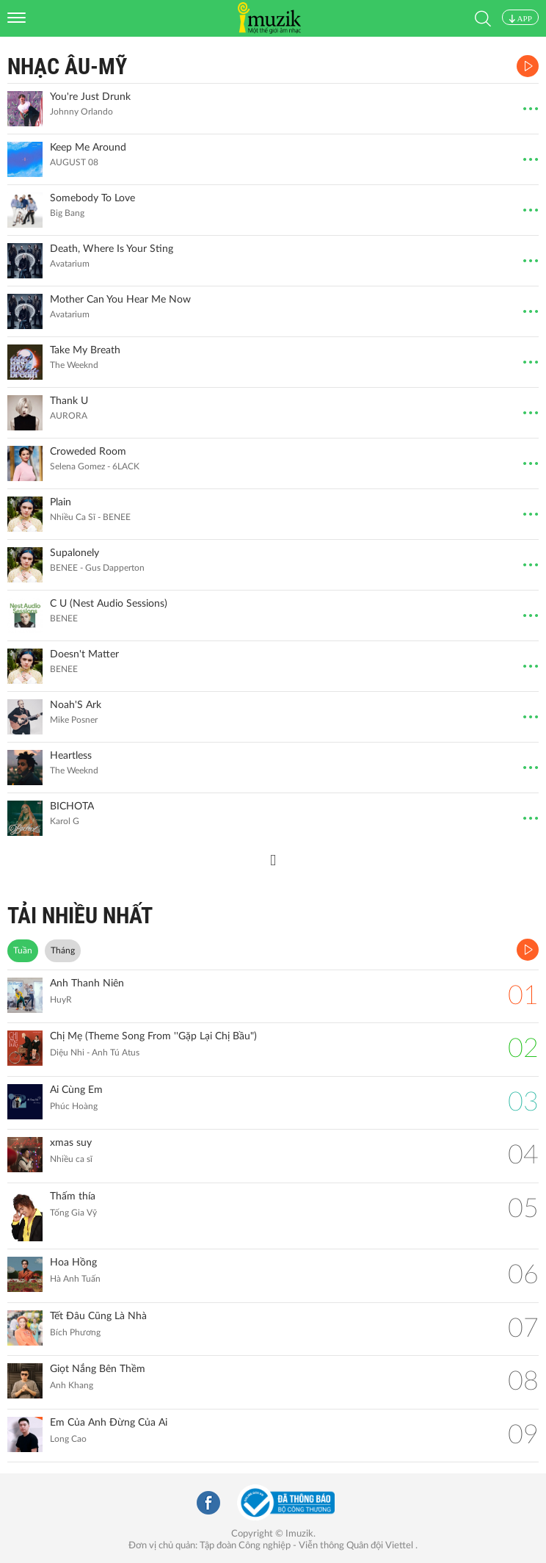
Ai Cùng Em (76, 1090)
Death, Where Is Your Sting (111, 249)
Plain (60, 502)
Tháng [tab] (63, 950)
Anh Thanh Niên (87, 983)
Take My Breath (85, 350)
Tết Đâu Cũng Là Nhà (98, 1316)
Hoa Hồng (73, 1262)
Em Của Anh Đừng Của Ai (108, 1423)
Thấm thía (72, 1196)
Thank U (69, 401)
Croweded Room (88, 452)
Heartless (71, 756)
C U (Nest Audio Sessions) (108, 604)
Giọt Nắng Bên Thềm (97, 1369)
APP (520, 18)
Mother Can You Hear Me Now (120, 300)
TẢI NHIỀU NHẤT (80, 915)
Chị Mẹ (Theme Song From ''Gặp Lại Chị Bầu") (153, 1036)
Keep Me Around (88, 147)
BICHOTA (72, 806)
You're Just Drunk (90, 97)
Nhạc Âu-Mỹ (67, 66)
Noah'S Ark (75, 705)
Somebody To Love (92, 198)
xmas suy (71, 1143)
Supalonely (74, 553)
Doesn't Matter (84, 654)
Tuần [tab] (22, 950)
